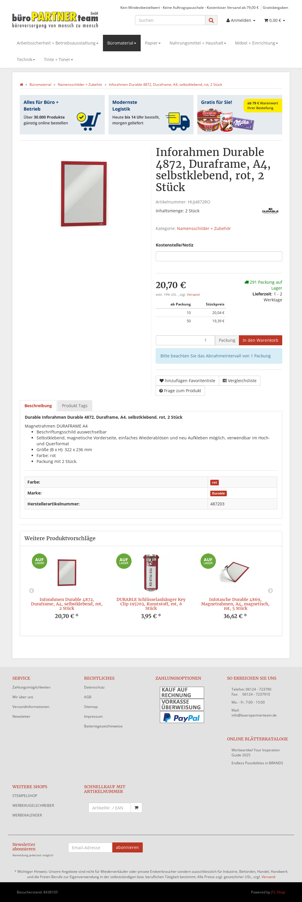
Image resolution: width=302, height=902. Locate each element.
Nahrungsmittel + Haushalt (198, 43)
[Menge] (185, 340)
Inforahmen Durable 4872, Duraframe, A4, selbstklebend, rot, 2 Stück (67, 604)
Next (270, 591)
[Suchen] (170, 20)
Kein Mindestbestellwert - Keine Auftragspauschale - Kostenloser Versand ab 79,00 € (189, 7)
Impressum (93, 716)
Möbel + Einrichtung (256, 43)
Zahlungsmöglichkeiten (31, 687)
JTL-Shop (278, 892)
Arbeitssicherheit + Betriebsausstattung (58, 43)
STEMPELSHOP (24, 795)
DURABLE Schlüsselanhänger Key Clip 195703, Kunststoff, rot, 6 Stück (151, 604)
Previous (31, 591)
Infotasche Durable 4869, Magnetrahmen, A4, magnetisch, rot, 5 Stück (235, 604)
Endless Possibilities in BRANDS (257, 762)
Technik (26, 59)
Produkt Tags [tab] (75, 405)
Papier (153, 43)
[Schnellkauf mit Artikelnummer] (109, 808)
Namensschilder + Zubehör (204, 228)
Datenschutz (94, 687)
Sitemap (91, 706)
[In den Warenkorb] (260, 340)
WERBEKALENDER (27, 815)
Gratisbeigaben (275, 7)
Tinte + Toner (58, 59)
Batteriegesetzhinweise (103, 726)
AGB (87, 696)
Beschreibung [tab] (38, 405)
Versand (193, 295)
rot (214, 482)
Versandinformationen (30, 706)
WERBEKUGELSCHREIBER (33, 805)
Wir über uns (22, 696)
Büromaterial (121, 43)
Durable (218, 493)
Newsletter (21, 716)
